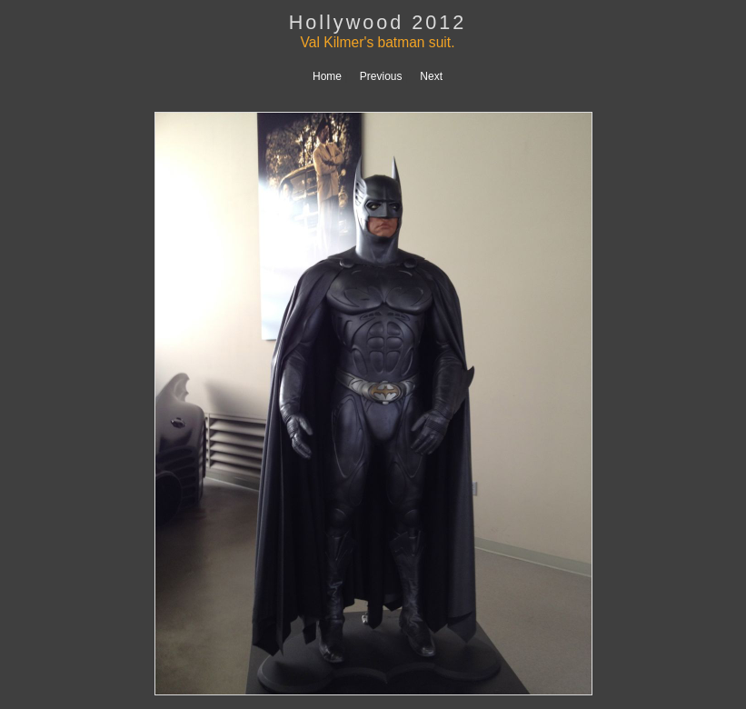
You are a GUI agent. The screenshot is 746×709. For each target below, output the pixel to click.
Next (431, 76)
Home (327, 76)
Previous (381, 76)
